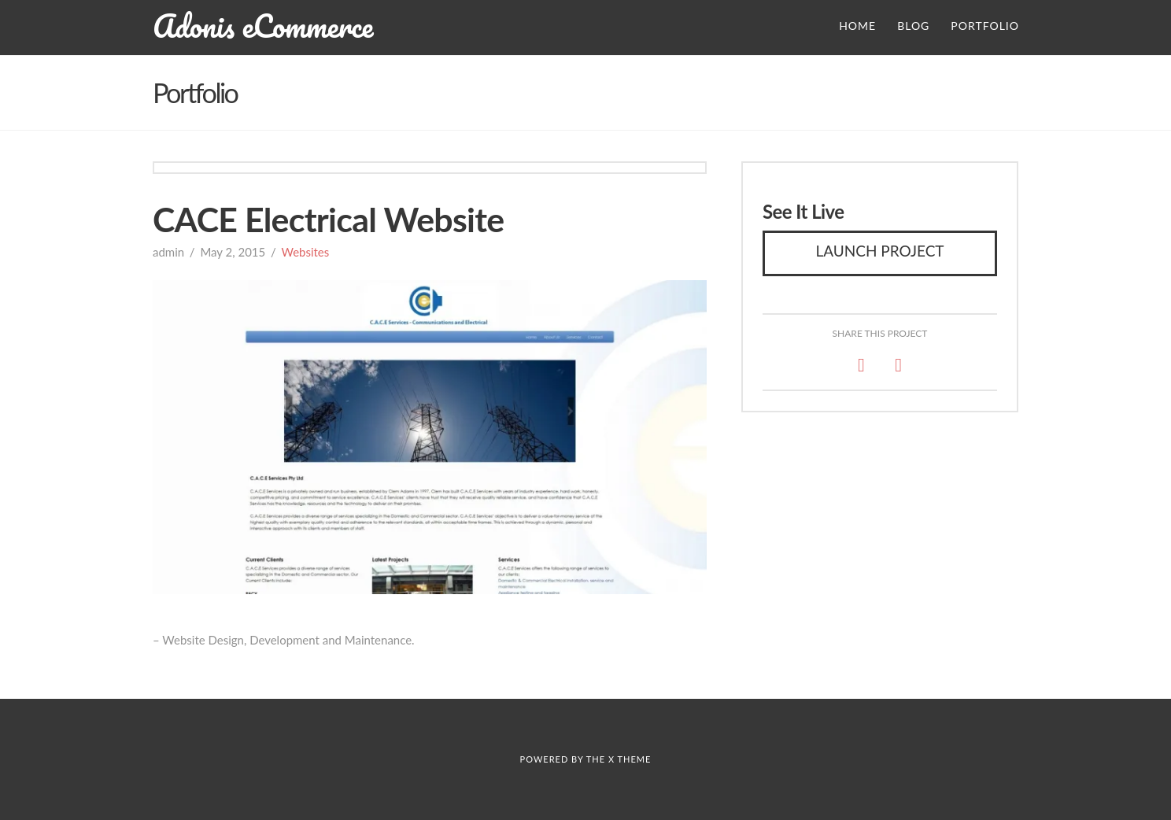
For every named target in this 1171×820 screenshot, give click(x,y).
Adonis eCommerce (263, 26)
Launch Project (879, 251)
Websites (305, 252)
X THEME (629, 759)
